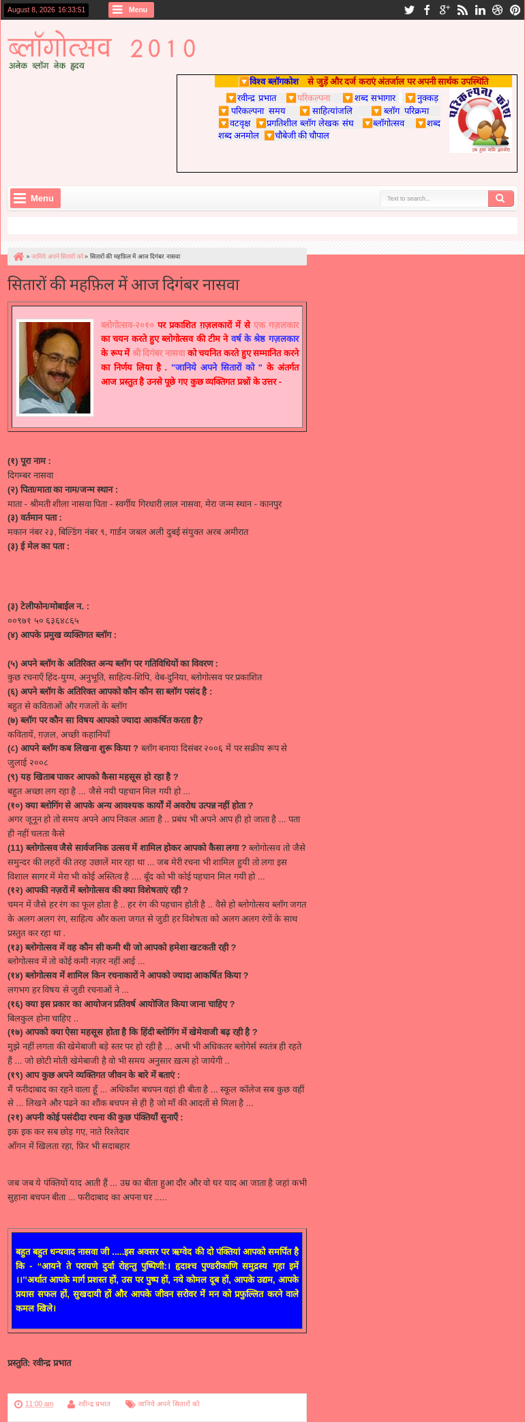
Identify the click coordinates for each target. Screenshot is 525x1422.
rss (462, 10)
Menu (138, 10)
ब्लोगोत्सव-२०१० (127, 325)
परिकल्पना (308, 97)
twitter (409, 10)
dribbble (498, 10)
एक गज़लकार (276, 325)
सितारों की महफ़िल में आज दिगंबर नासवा (123, 283)
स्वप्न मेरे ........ (30, 649)
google (444, 10)
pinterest (515, 10)
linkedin (480, 10)
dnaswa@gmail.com (47, 560)
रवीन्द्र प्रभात (94, 1404)
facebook (427, 10)
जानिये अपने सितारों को (168, 1404)
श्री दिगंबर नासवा (158, 353)
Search (501, 198)
